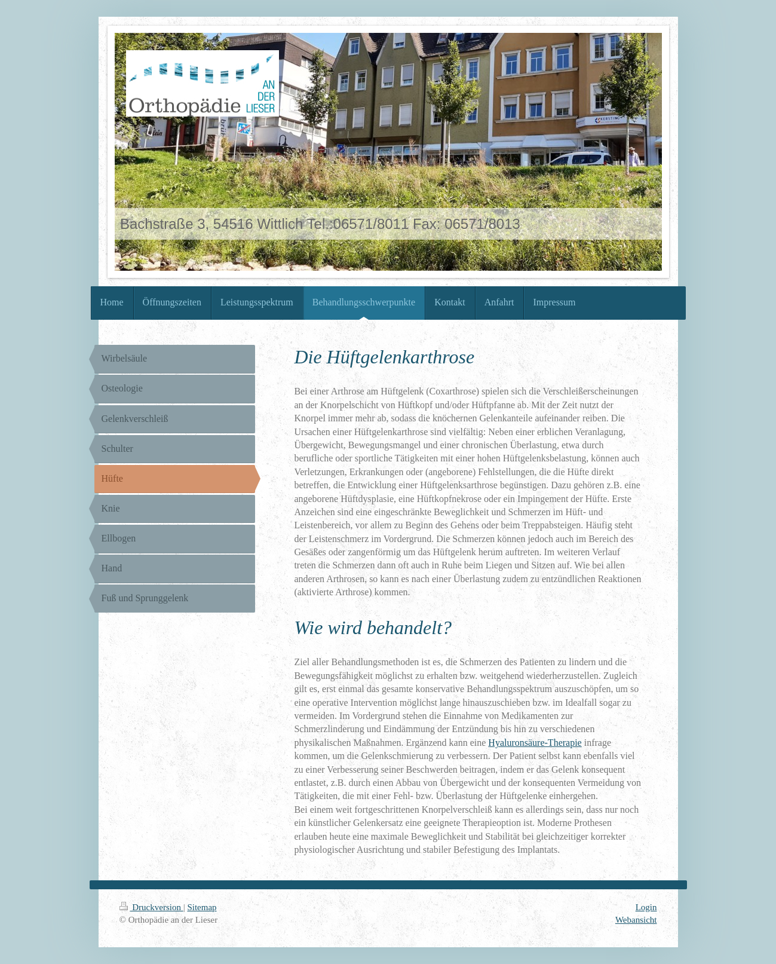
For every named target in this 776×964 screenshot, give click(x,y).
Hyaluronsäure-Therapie (534, 742)
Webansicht (636, 920)
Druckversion (151, 907)
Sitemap (201, 907)
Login (646, 907)
